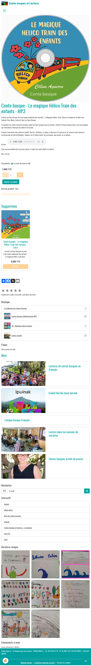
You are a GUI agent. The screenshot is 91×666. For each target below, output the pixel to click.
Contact (6, 521)
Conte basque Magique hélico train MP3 (15, 193)
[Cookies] (5, 661)
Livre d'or (7, 533)
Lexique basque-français (17, 420)
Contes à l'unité (45, 335)
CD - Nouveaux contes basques (45, 326)
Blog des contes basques (12, 516)
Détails (15, 266)
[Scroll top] (86, 661)
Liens (5, 539)
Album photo (8, 510)
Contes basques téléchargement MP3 (45, 316)
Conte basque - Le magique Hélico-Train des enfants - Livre (15, 244)
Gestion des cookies (63, 662)
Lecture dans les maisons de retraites (63, 433)
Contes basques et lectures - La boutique (18, 527)
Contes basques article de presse (66, 459)
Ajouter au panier (11, 181)
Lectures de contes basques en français (65, 367)
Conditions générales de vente (44, 662)
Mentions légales (26, 662)
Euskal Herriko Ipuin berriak (63, 393)
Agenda (6, 504)
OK (87, 490)
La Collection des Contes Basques (45, 308)
